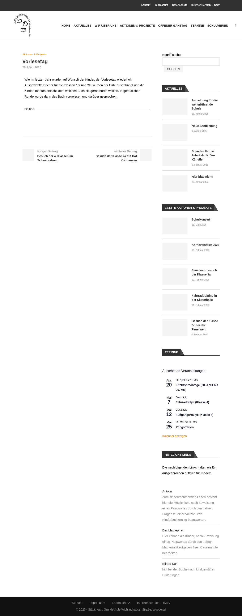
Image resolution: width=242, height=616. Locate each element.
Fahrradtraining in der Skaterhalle (204, 297)
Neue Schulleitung (204, 126)
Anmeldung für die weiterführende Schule (205, 104)
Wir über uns (105, 25)
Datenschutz (179, 5)
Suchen (173, 69)
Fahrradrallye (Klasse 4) (192, 402)
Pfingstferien (185, 427)
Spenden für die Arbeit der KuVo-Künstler (203, 155)
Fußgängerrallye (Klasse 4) (194, 414)
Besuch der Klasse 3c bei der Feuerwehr (205, 325)
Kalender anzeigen (174, 436)
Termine (197, 25)
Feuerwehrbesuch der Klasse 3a (204, 272)
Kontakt (145, 5)
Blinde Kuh (170, 563)
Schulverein (217, 25)
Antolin (167, 491)
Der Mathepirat (172, 530)
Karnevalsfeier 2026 (205, 245)
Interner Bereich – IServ (205, 5)
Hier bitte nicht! (202, 176)
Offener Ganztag (172, 25)
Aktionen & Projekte (137, 25)
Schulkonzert (201, 219)
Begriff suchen (172, 54)
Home (65, 25)
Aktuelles (82, 25)
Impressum (161, 5)
